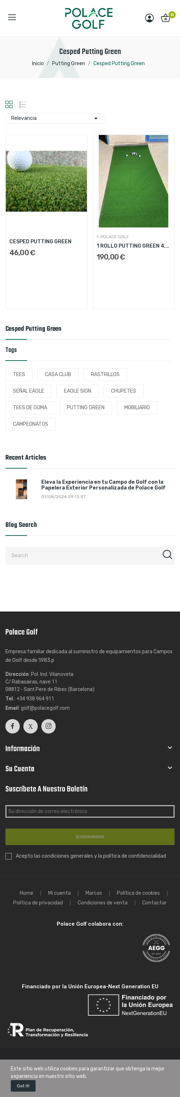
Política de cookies (138, 893)
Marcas (94, 893)
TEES (19, 374)
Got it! (23, 1085)
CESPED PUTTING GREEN (40, 242)
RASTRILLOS (105, 374)
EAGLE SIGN (77, 391)
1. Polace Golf (113, 237)
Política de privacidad (38, 903)
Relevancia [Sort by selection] (55, 118)
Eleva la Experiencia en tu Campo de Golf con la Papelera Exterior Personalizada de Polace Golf (103, 485)
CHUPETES (123, 391)
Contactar (154, 903)
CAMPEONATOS (30, 424)
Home (26, 893)
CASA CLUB (58, 374)
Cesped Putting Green (33, 330)
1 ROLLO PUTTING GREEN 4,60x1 (134, 246)
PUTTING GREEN (86, 408)
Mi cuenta (59, 893)
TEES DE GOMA (30, 408)
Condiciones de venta (103, 903)
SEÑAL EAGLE (28, 391)
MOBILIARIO (137, 408)
